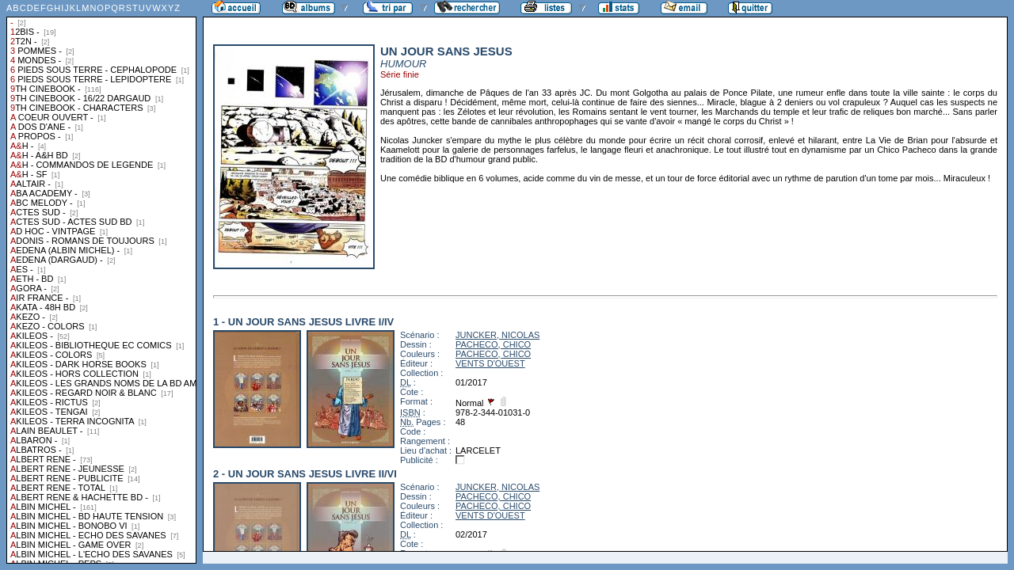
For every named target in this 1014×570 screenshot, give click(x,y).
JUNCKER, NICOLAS (497, 335)
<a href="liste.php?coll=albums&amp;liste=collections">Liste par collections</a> (101, 282)
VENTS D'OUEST (490, 363)
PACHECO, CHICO (493, 344)
